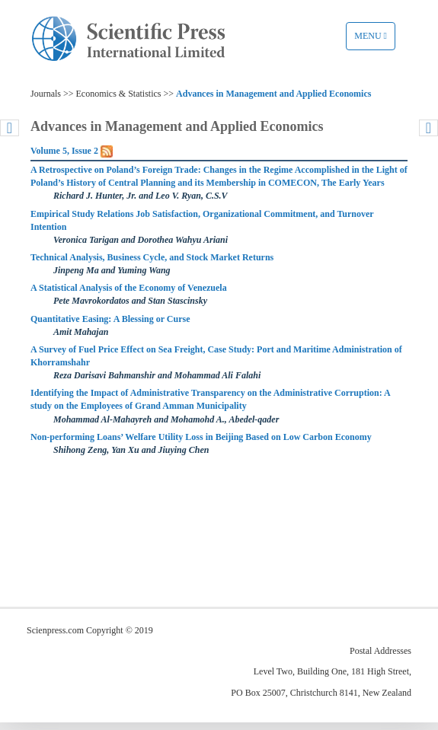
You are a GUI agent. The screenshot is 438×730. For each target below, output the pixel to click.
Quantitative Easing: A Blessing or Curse (110, 319)
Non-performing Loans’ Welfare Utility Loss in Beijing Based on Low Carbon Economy (201, 437)
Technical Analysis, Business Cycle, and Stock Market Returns (151, 257)
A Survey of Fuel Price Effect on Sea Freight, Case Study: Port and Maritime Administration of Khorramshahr (216, 356)
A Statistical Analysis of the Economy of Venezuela (128, 287)
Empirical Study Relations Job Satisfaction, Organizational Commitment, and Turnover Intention (201, 220)
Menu (374, 39)
